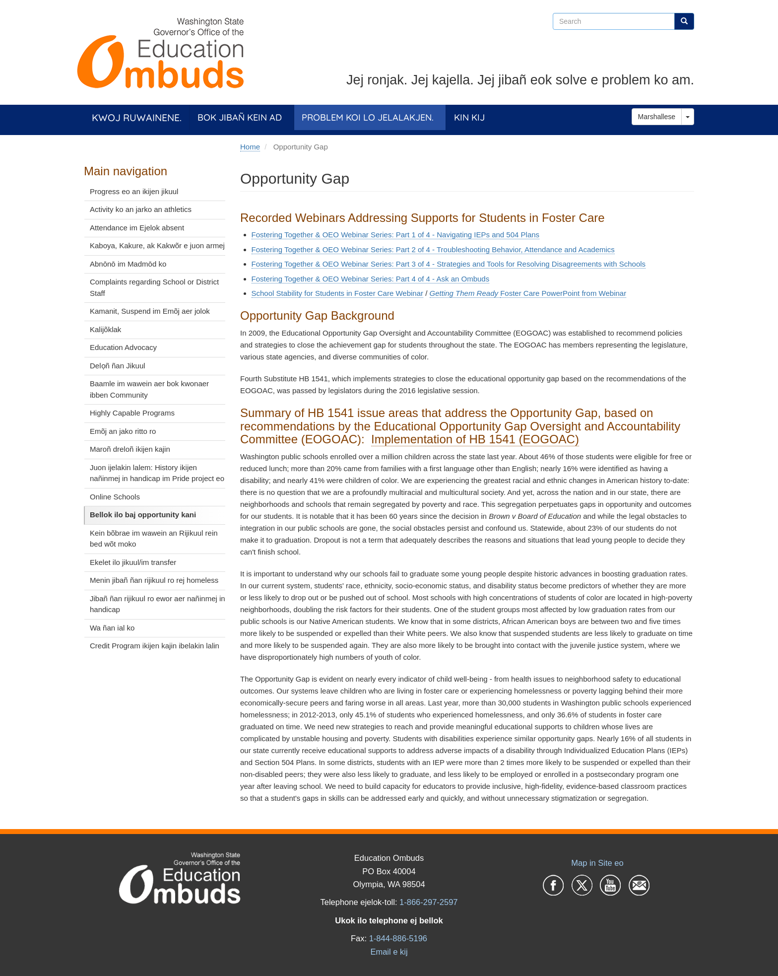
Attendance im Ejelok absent (137, 227)
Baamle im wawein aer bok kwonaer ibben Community (149, 389)
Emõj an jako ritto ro (123, 431)
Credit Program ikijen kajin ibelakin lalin (154, 645)
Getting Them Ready (465, 293)
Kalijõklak (105, 329)
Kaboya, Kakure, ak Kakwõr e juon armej (157, 245)
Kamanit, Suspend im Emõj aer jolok (150, 311)
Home (250, 146)
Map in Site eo (597, 862)
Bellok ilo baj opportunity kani (143, 514)
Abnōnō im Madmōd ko (128, 264)
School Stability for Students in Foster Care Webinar (338, 293)
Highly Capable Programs (132, 413)
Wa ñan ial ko (112, 628)
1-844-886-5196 (398, 938)
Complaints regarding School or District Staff (154, 287)
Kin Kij (469, 117)
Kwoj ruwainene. (137, 117)
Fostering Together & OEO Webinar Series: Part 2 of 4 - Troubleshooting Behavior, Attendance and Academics (433, 249)
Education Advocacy (123, 347)
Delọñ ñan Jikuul (117, 365)
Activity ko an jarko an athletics (141, 209)
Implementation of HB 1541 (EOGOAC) (475, 439)
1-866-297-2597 (428, 902)
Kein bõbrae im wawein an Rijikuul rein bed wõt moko (154, 539)
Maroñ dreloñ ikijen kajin (130, 449)
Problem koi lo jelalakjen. (368, 117)
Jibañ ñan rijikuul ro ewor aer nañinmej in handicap (157, 604)
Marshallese (656, 117)
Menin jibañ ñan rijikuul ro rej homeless (154, 580)
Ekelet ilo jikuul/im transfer (133, 562)
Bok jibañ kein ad (239, 117)
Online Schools (115, 496)
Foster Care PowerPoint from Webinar (563, 293)
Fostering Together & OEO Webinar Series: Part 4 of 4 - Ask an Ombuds (371, 279)
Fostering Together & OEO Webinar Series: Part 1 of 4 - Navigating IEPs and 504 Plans (396, 234)
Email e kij (388, 951)
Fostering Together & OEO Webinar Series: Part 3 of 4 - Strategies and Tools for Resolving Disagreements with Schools (449, 264)
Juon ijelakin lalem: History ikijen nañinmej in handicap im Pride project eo (157, 473)
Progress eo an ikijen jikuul (134, 191)
